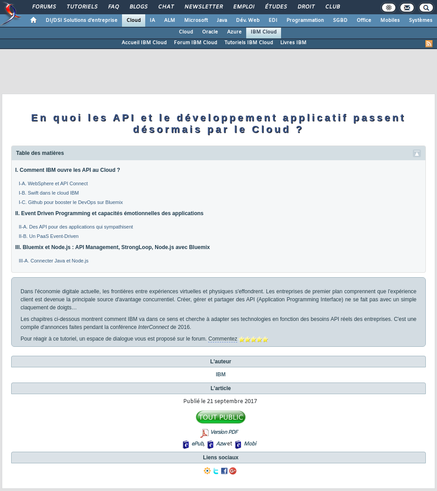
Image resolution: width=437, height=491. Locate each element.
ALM (169, 20)
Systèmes (421, 20)
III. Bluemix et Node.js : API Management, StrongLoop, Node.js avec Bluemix (112, 247)
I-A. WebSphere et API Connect (53, 183)
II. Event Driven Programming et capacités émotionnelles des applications (109, 213)
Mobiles (390, 20)
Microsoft (196, 20)
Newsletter (203, 7)
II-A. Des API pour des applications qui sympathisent (76, 226)
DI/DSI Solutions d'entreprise (82, 20)
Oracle (210, 32)
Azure (234, 32)
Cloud (133, 20)
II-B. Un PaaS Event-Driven (49, 236)
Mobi (250, 444)
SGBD (340, 20)
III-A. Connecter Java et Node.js (53, 260)
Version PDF (223, 432)
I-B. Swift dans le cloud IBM (49, 193)
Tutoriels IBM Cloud (248, 43)
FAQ (113, 7)
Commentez (222, 339)
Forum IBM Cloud (195, 43)
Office (364, 20)
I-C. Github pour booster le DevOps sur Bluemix (71, 202)
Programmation (305, 20)
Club (332, 7)
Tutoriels (81, 7)
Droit (305, 7)
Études (275, 7)
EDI (273, 20)
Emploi (243, 7)
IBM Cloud (264, 32)
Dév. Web (248, 20)
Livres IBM (293, 43)
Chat (165, 7)
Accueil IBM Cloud (144, 43)
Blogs (138, 7)
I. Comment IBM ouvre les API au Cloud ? (67, 170)
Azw (221, 444)
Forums (43, 7)
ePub (197, 444)
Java (222, 20)
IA (152, 20)
